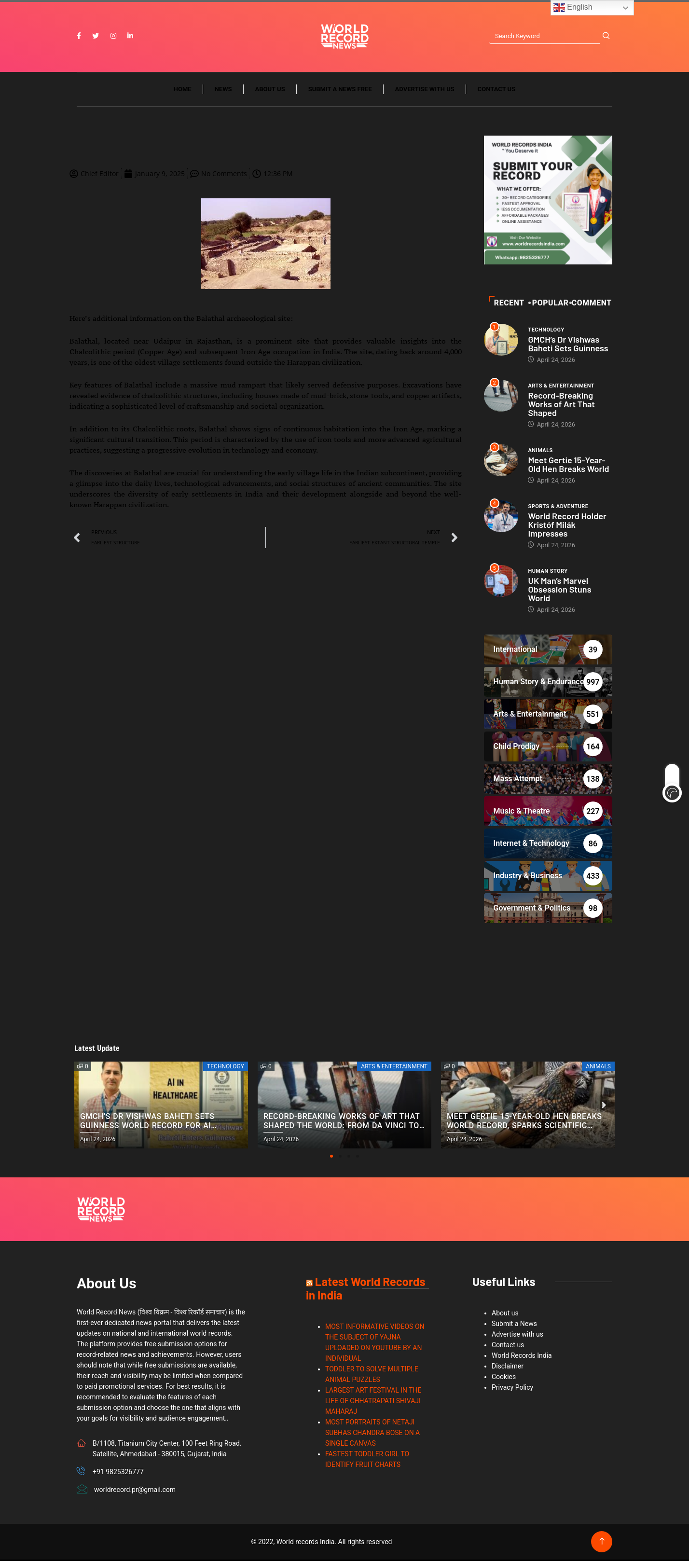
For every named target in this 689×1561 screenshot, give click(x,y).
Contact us (496, 90)
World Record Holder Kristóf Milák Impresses (567, 525)
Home (183, 90)
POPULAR (549, 303)
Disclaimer (508, 1367)
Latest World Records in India (365, 1289)
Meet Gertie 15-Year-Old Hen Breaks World (568, 465)
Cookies (504, 1378)
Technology (546, 331)
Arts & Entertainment (561, 387)
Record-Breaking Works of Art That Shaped (561, 405)
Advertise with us (425, 90)
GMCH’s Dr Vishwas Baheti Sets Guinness (568, 344)
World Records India (522, 1357)
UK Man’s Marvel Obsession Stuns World (559, 590)
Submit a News (514, 1325)
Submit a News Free (340, 90)
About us (270, 90)
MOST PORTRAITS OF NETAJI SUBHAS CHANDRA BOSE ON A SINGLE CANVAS (372, 1434)
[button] (331, 1157)
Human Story (547, 572)
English (573, 8)
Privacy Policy (512, 1389)
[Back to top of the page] (602, 1543)
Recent (507, 303)
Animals (540, 451)
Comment (591, 303)
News (223, 90)
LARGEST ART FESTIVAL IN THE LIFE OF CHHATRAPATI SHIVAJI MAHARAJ (373, 1402)
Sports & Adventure (558, 507)
